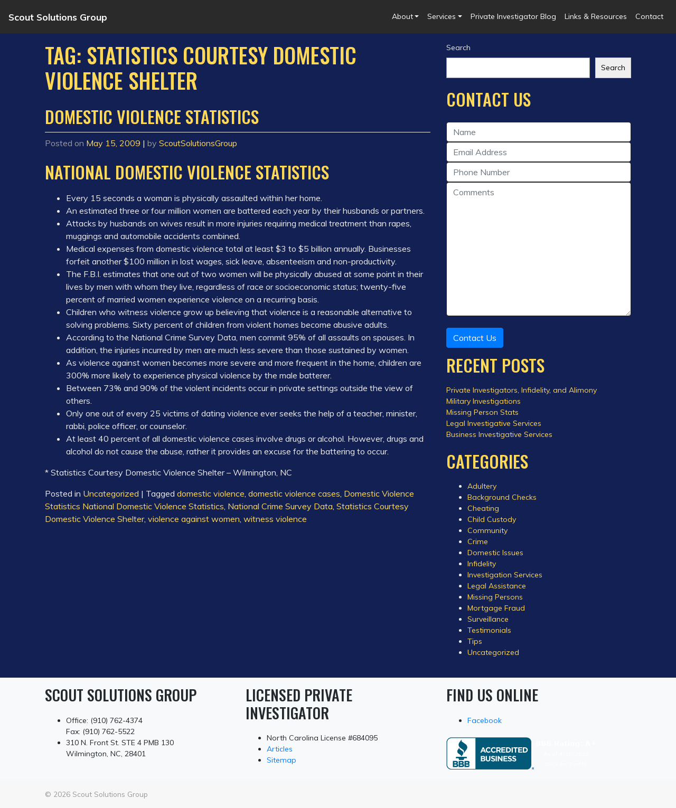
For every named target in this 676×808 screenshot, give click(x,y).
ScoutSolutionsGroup (198, 143)
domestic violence (211, 493)
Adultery (481, 486)
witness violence (275, 519)
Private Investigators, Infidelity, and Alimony (521, 390)
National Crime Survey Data (280, 506)
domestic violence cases (294, 493)
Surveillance (488, 619)
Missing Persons (495, 597)
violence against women (194, 519)
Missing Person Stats (482, 412)
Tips (474, 641)
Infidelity (481, 563)
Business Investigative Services (499, 434)
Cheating (483, 508)
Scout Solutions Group (57, 17)
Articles (280, 749)
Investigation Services (504, 574)
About (402, 16)
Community (487, 530)
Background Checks (502, 497)
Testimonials (489, 630)
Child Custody (491, 519)
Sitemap (281, 760)
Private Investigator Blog (513, 16)
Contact (649, 16)
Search (458, 47)
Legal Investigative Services (493, 423)
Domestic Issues (495, 552)
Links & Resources (596, 16)
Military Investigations (483, 401)
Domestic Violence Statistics (152, 116)
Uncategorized (111, 493)
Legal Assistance (496, 586)
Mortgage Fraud (496, 608)
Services (441, 16)
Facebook (484, 720)
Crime (477, 541)
